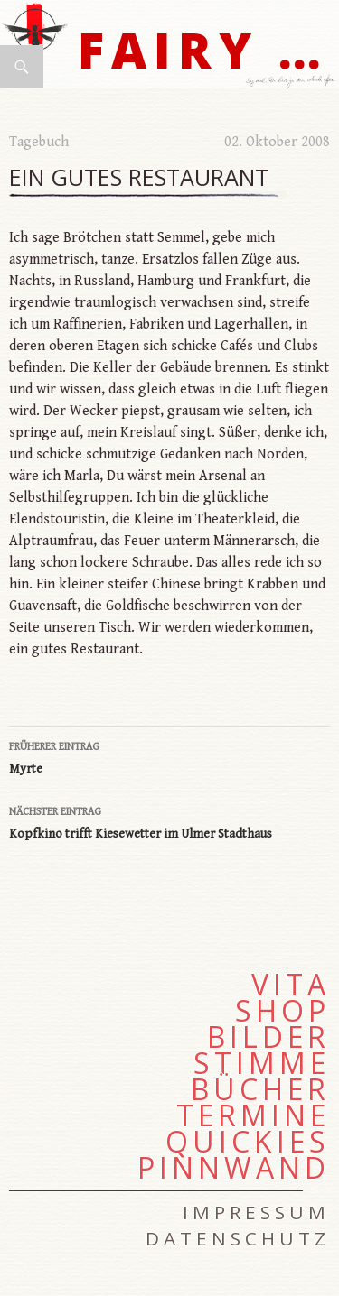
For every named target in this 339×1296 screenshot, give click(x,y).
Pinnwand (233, 1167)
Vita (290, 984)
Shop (282, 1010)
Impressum (256, 1212)
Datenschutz (238, 1238)
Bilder (268, 1037)
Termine (253, 1115)
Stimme (261, 1063)
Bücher (260, 1089)
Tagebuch (39, 142)
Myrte (169, 756)
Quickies (247, 1141)
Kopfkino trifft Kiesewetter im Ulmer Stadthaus (169, 821)
